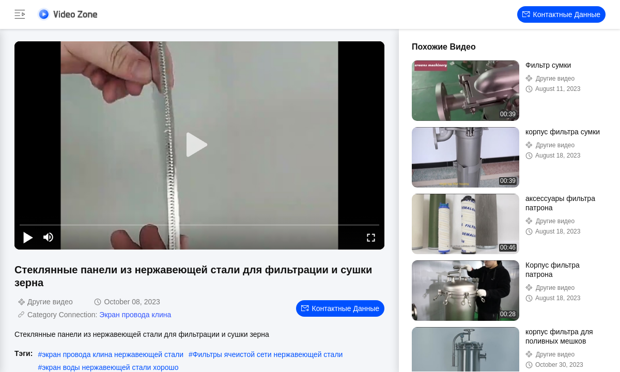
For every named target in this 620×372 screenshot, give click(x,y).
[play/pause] (28, 237)
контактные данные (561, 14)
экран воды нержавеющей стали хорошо (110, 367)
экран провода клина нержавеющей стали (112, 354)
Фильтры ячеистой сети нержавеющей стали (268, 354)
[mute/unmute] (48, 237)
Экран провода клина (135, 315)
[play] (199, 145)
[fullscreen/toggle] (371, 237)
